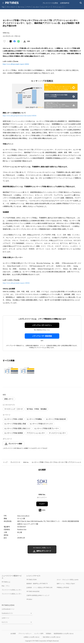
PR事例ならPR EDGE (63, 587)
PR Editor (29, 599)
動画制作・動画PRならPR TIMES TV (37, 583)
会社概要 (13, 633)
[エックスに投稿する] (10, 41)
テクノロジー (11, 7)
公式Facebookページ (8, 609)
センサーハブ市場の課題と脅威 (15, 424)
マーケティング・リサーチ (13, 409)
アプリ (28, 7)
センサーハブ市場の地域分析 (56, 419)
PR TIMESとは (6, 582)
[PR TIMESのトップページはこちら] (12, 3)
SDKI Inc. (26, 462)
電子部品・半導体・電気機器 (37, 409)
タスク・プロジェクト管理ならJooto (67, 580)
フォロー (42, 504)
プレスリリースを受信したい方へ (11, 590)
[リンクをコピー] (28, 41)
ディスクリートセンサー (57, 433)
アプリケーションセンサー (36, 433)
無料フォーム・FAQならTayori (66, 583)
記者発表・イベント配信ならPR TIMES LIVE (39, 587)
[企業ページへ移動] (42, 482)
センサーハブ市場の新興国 (13, 433)
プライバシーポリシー (25, 633)
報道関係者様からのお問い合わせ (64, 633)
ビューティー (46, 7)
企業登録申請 (64, 3)
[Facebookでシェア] (14, 41)
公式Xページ (5, 618)
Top (3, 7)
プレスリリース (15, 462)
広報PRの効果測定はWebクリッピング (38, 595)
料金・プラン (6, 586)
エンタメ (36, 7)
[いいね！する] (4, 41)
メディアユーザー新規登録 (42, 336)
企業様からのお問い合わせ (31, 637)
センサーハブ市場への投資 (13, 419)
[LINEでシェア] (18, 41)
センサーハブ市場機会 (34, 419)
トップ (5, 462)
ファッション (57, 7)
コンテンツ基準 (38, 633)
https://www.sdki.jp (23, 516)
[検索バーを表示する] (80, 2)
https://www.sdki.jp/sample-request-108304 (16, 64)
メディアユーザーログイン (42, 325)
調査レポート (9, 399)
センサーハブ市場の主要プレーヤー (46, 428)
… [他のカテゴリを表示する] (64, 6)
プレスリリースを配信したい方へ (11, 594)
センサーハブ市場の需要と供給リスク (17, 428)
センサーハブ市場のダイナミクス (41, 424)
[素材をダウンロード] (24, 41)
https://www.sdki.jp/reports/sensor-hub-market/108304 (19, 116)
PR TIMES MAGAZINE (33, 591)
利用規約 (48, 633)
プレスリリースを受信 (50, 3)
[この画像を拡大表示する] (10, 370)
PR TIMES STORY (32, 580)
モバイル (21, 7)
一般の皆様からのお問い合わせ (51, 637)
